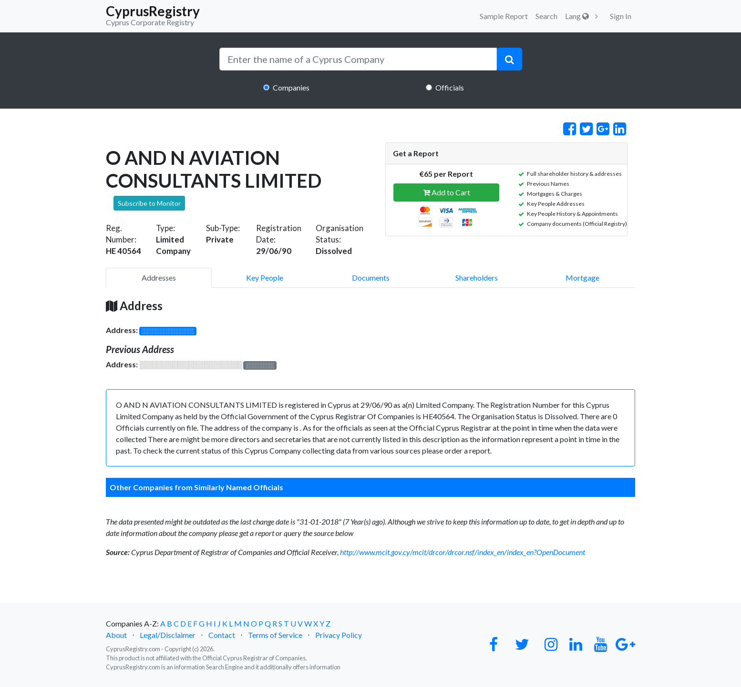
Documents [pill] (371, 277)
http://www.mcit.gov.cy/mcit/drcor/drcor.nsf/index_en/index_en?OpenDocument (462, 551)
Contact (221, 634)
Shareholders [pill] (476, 277)
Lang (577, 15)
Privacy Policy (338, 634)
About (116, 634)
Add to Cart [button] (446, 192)
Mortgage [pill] (582, 277)
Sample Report (504, 15)
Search (546, 15)
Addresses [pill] (159, 277)
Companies (291, 87)
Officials (449, 87)
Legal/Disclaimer (168, 634)
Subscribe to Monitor (149, 203)
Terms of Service (275, 634)
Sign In (620, 15)
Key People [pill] (264, 277)
